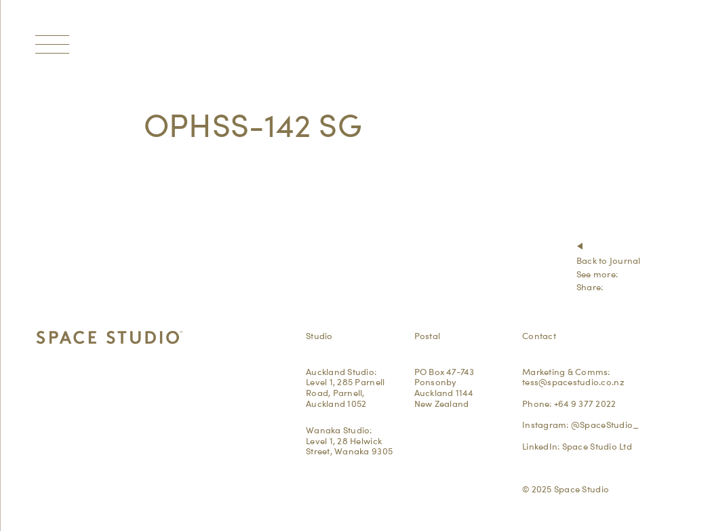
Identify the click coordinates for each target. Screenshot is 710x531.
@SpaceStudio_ (605, 424)
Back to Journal (608, 260)
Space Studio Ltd (597, 446)
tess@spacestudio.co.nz (573, 381)
